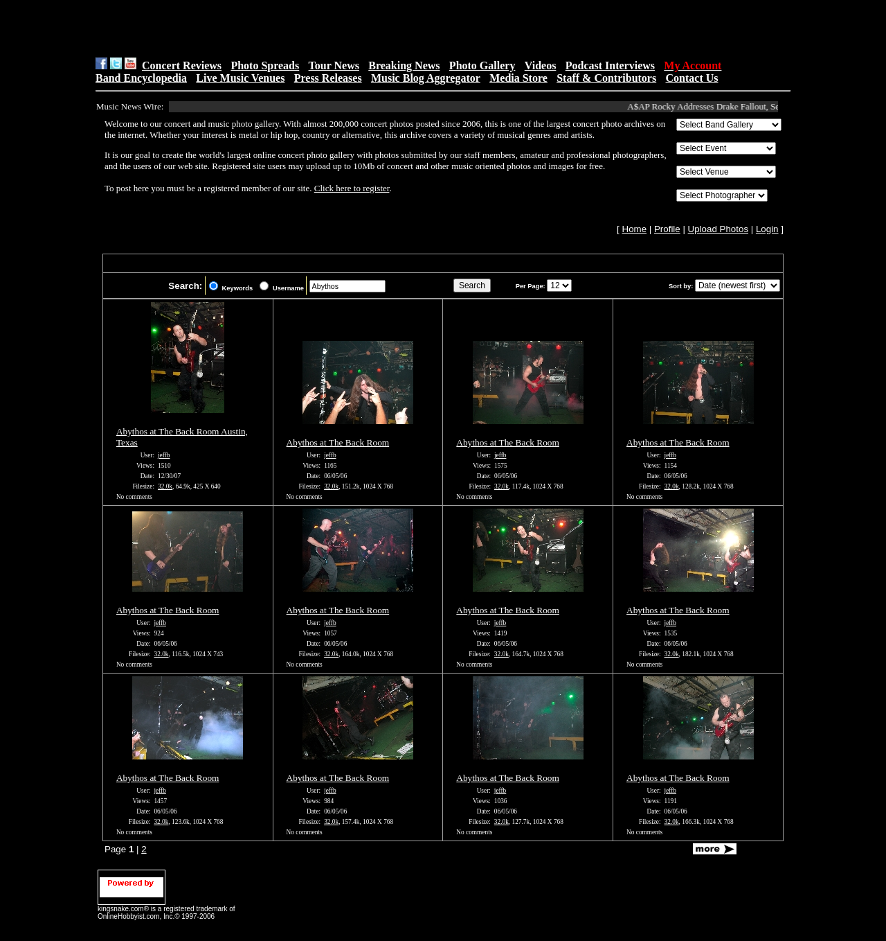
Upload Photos (718, 229)
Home (634, 229)
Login (767, 229)
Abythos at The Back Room (338, 442)
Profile (667, 229)
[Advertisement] (271, 28)
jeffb (164, 455)
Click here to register (352, 188)
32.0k (165, 486)
